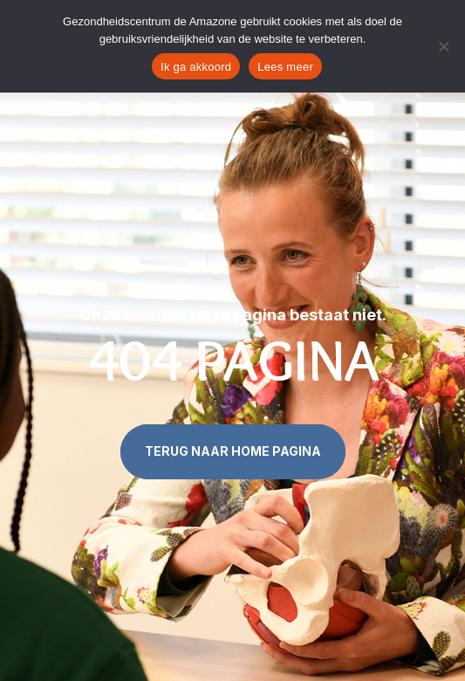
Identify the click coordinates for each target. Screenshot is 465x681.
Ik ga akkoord (196, 66)
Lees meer (285, 66)
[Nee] (443, 46)
